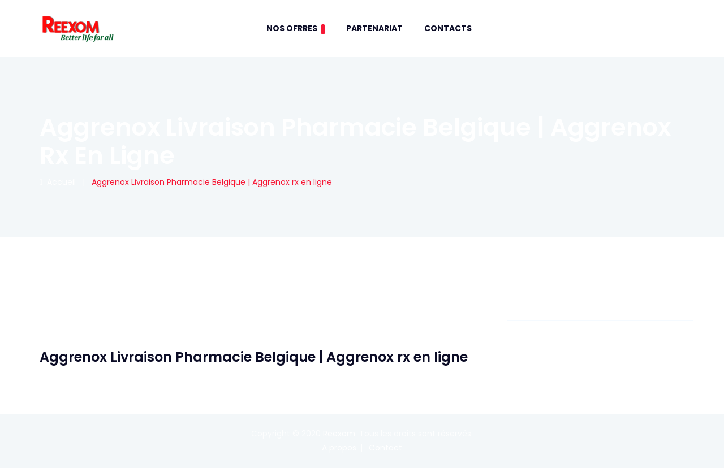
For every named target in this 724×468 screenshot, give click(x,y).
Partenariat (374, 28)
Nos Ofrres (295, 28)
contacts (448, 28)
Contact (385, 447)
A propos (339, 447)
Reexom (339, 433)
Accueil (58, 182)
